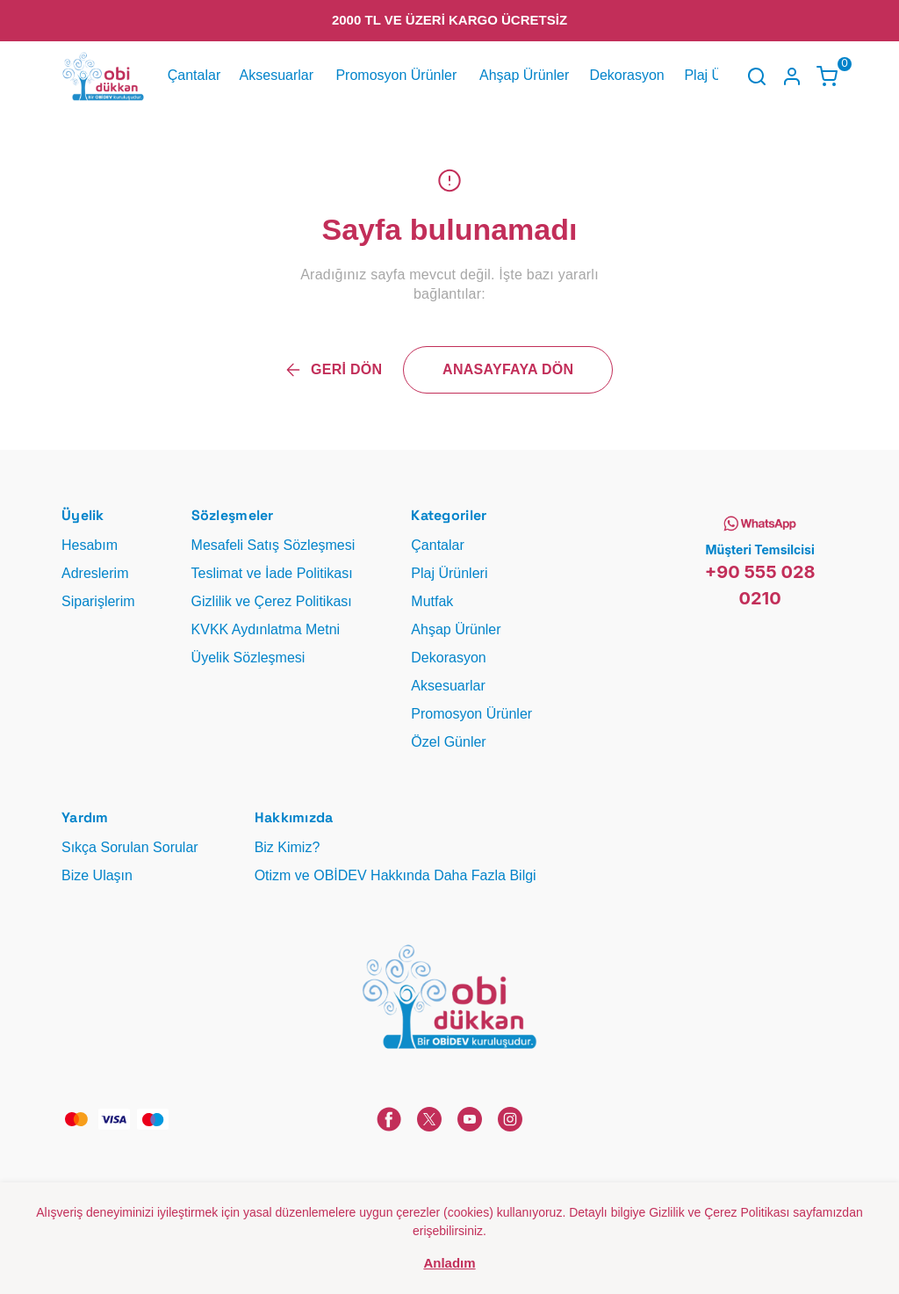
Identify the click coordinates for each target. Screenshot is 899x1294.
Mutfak (432, 601)
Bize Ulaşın (97, 875)
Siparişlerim (98, 601)
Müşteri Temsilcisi (759, 549)
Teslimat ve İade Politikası (272, 573)
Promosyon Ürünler (396, 75)
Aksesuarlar (276, 75)
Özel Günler (448, 741)
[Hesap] (791, 76)
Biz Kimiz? (287, 847)
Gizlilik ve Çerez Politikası (271, 601)
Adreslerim (94, 573)
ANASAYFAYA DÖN (507, 369)
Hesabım (89, 545)
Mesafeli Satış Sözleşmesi (273, 545)
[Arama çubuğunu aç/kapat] (756, 76)
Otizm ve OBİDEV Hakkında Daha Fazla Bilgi (395, 875)
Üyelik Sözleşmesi (248, 657)
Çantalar (194, 75)
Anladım (449, 1262)
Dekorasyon (626, 75)
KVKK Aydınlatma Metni (266, 629)
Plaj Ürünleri (449, 573)
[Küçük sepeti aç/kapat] (827, 76)
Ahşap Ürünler (524, 75)
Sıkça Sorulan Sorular (129, 847)
